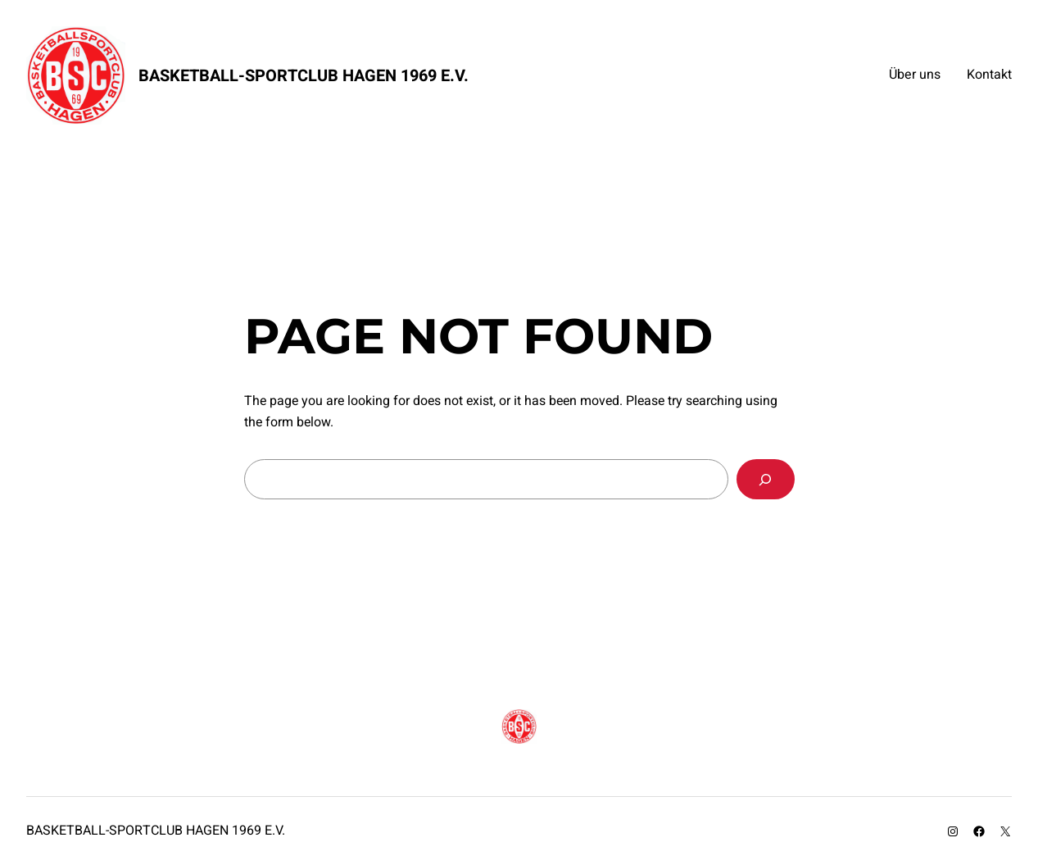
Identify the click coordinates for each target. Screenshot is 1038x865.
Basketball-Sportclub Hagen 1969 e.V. (303, 76)
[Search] (766, 479)
